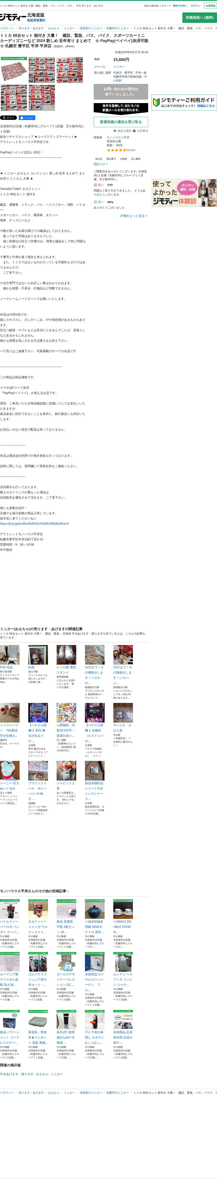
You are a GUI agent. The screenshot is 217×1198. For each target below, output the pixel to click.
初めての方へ (180, 5)
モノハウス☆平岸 (118, 137)
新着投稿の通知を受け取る (121, 122)
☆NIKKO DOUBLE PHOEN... (123, 916)
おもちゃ (53, 28)
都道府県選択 (36, 20)
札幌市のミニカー (117, 28)
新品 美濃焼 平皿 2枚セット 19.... (66, 916)
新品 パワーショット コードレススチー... (10, 1027)
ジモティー (7, 28)
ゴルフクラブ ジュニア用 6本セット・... (38, 969)
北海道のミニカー (91, 28)
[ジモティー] (13, 18)
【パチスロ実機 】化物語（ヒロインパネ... (95, 723)
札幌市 (117, 72)
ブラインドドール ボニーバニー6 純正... (38, 781)
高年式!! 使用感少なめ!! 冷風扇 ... (66, 1027)
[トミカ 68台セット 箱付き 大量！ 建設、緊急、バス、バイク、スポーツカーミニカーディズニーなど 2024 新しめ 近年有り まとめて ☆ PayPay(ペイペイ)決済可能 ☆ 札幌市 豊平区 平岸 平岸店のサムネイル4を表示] (14, 98)
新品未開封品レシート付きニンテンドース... (95, 781)
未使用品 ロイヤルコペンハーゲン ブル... (95, 972)
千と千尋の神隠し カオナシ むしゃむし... (95, 1027)
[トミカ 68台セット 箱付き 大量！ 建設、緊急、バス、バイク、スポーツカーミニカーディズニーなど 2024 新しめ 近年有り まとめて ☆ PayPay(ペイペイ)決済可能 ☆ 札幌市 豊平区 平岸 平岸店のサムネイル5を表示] (42, 98)
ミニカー (69, 28)
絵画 (38, 657)
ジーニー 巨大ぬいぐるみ (10, 775)
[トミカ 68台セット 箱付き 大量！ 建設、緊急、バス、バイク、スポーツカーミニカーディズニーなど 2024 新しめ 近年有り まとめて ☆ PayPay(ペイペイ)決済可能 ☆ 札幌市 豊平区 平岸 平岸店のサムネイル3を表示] (70, 70)
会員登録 (210, 5)
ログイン (195, 5)
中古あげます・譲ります (17, 1074)
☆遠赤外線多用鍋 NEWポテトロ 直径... (95, 916)
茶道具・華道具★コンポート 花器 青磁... (38, 1027)
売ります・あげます (31, 28)
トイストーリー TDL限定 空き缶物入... (10, 720)
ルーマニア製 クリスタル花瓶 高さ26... (10, 969)
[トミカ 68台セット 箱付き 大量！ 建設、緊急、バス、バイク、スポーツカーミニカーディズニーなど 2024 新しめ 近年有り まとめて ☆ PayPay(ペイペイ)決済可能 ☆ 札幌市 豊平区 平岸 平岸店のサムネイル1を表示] (14, 70)
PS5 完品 (10, 657)
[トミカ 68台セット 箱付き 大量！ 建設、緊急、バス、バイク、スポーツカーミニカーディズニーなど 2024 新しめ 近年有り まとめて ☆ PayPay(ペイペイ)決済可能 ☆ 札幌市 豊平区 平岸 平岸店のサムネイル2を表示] (42, 70)
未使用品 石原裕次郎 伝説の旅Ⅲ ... (123, 1027)
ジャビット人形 (66, 775)
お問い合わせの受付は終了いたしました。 (120, 91)
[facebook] (27, 117)
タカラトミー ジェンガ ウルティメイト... (38, 916)
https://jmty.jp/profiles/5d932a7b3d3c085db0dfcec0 (34, 523)
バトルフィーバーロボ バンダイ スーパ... (10, 916)
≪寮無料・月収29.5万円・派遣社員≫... (66, 720)
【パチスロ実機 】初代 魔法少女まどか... (38, 723)
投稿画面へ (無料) (200, 17)
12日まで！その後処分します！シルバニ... (123, 665)
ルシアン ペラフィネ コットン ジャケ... (123, 969)
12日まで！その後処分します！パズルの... (95, 665)
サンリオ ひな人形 (123, 717)
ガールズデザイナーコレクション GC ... (66, 969)
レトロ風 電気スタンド (66, 659)
